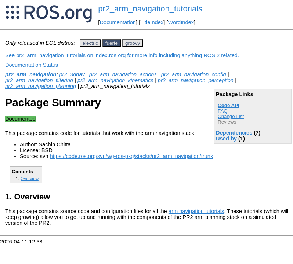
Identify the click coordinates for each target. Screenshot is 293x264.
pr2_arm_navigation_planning (40, 86)
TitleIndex (151, 22)
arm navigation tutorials (196, 211)
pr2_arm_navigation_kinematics (115, 80)
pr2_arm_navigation (30, 74)
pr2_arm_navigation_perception (196, 80)
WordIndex (181, 22)
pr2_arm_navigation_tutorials (150, 8)
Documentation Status (31, 65)
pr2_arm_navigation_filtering (39, 80)
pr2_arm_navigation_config (193, 74)
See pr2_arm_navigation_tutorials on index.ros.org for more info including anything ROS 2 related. (122, 55)
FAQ (223, 111)
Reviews (227, 122)
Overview (30, 178)
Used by (226, 139)
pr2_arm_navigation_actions (123, 74)
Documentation (118, 22)
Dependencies (234, 133)
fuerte (111, 43)
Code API (228, 105)
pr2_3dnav (71, 74)
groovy (132, 43)
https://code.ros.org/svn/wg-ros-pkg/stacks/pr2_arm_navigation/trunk (131, 156)
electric (90, 43)
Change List (231, 116)
